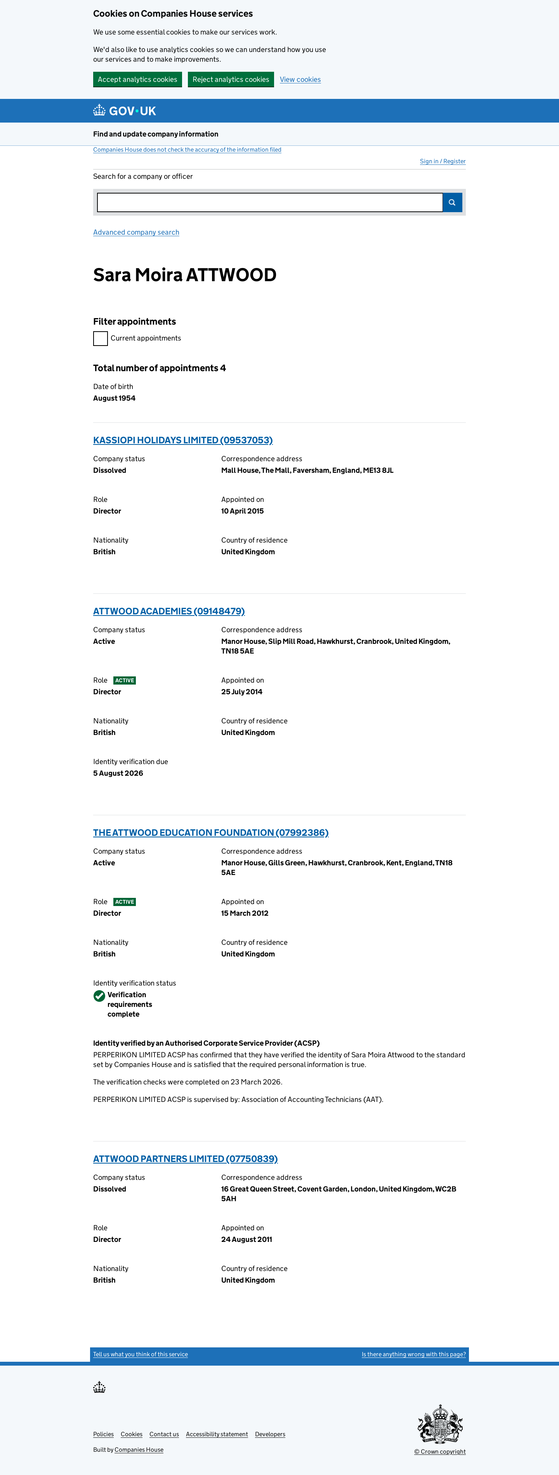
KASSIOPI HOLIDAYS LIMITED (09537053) (183, 440)
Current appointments (137, 339)
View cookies (300, 79)
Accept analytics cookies (137, 79)
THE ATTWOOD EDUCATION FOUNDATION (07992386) (211, 832)
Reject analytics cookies (231, 79)
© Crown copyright (440, 1451)
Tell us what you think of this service (140, 1354)
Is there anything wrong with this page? (414, 1354)
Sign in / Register (443, 161)
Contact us (164, 1434)
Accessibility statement (217, 1434)
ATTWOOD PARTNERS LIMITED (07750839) (185, 1158)
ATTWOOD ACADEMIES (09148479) (169, 611)
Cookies (131, 1434)
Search (452, 202)
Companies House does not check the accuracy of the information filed (187, 149)
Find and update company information (156, 134)
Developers (270, 1434)
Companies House (139, 1449)
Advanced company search (136, 232)
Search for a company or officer (143, 176)
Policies (103, 1434)
